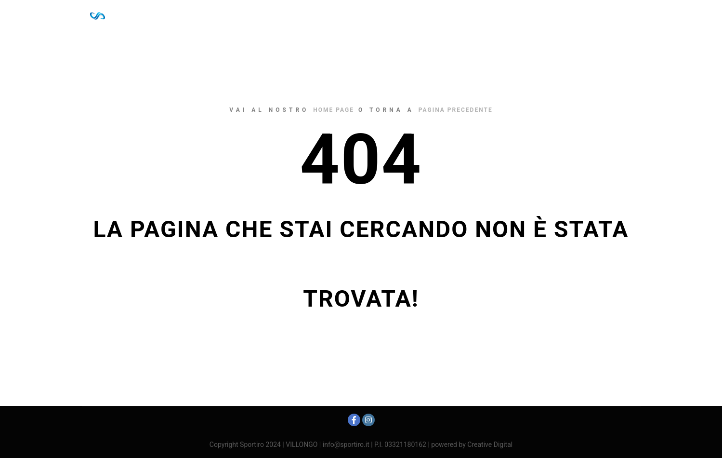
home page (333, 110)
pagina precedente (456, 110)
